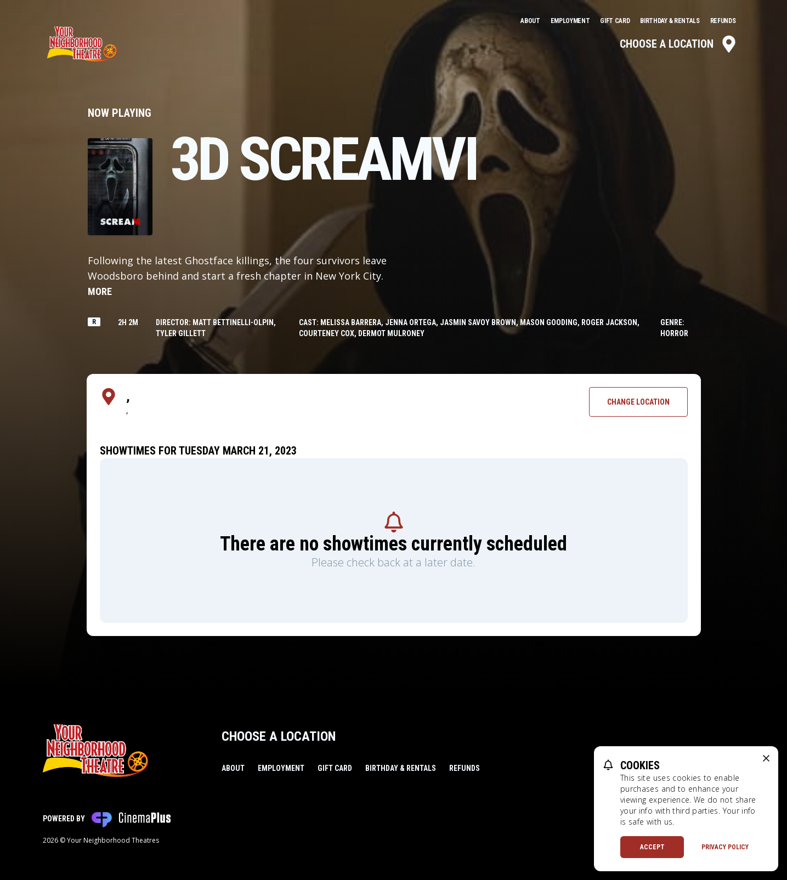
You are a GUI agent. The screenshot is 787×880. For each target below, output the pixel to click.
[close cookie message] (766, 758)
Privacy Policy (725, 847)
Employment (571, 21)
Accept (652, 847)
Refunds (723, 21)
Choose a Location (679, 44)
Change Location (638, 402)
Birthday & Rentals (670, 21)
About (530, 21)
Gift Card (615, 21)
